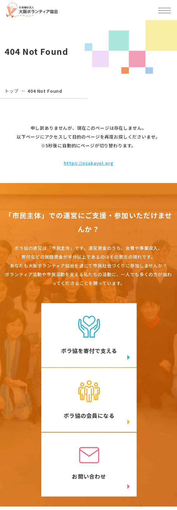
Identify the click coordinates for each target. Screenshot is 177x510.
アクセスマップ (131, 453)
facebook (136, 477)
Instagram (50, 490)
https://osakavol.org (89, 163)
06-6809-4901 (35, 463)
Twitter (50, 477)
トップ (12, 91)
